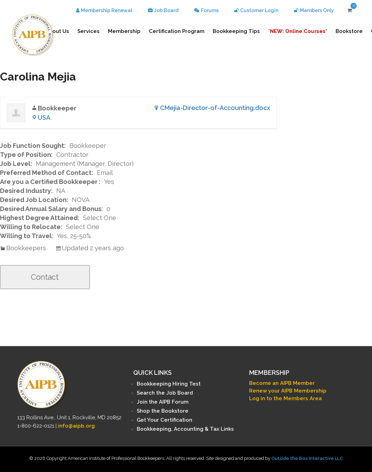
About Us (57, 31)
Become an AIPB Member (282, 383)
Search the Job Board (165, 393)
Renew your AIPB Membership (288, 391)
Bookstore (349, 31)
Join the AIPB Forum (162, 402)
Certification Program (176, 31)
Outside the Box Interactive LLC (307, 458)
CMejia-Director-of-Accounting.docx (215, 107)
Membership (124, 31)
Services (88, 31)
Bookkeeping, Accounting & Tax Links (185, 429)
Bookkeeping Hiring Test (169, 384)
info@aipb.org (76, 426)
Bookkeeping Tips (236, 31)
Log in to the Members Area (285, 398)
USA (44, 117)
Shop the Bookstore (162, 411)
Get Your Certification (164, 420)
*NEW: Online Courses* (297, 31)
